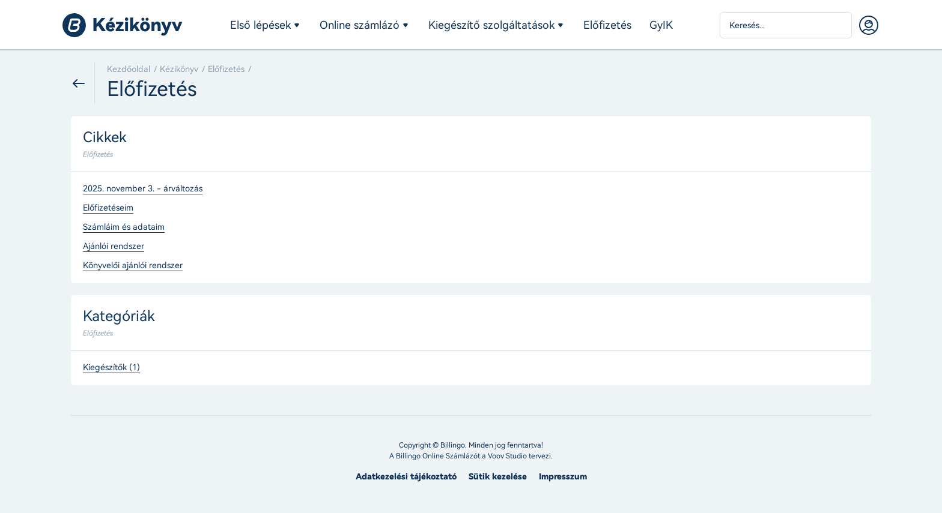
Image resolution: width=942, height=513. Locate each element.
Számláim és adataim (124, 227)
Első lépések (260, 25)
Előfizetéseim (108, 208)
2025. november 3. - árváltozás (142, 189)
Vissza (83, 83)
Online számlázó (360, 25)
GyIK (661, 25)
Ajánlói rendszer (113, 246)
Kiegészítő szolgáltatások (491, 25)
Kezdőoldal (128, 69)
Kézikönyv (179, 69)
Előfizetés (607, 25)
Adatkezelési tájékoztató (406, 477)
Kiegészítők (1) (111, 368)
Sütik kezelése (498, 477)
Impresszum (563, 477)
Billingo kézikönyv (122, 25)
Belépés (869, 25)
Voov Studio (507, 456)
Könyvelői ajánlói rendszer (133, 266)
